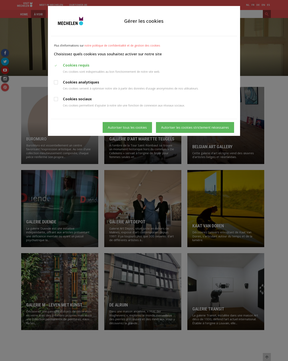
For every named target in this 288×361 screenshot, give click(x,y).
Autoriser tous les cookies (127, 127)
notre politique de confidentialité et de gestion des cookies (122, 45)
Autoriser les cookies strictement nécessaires (195, 127)
